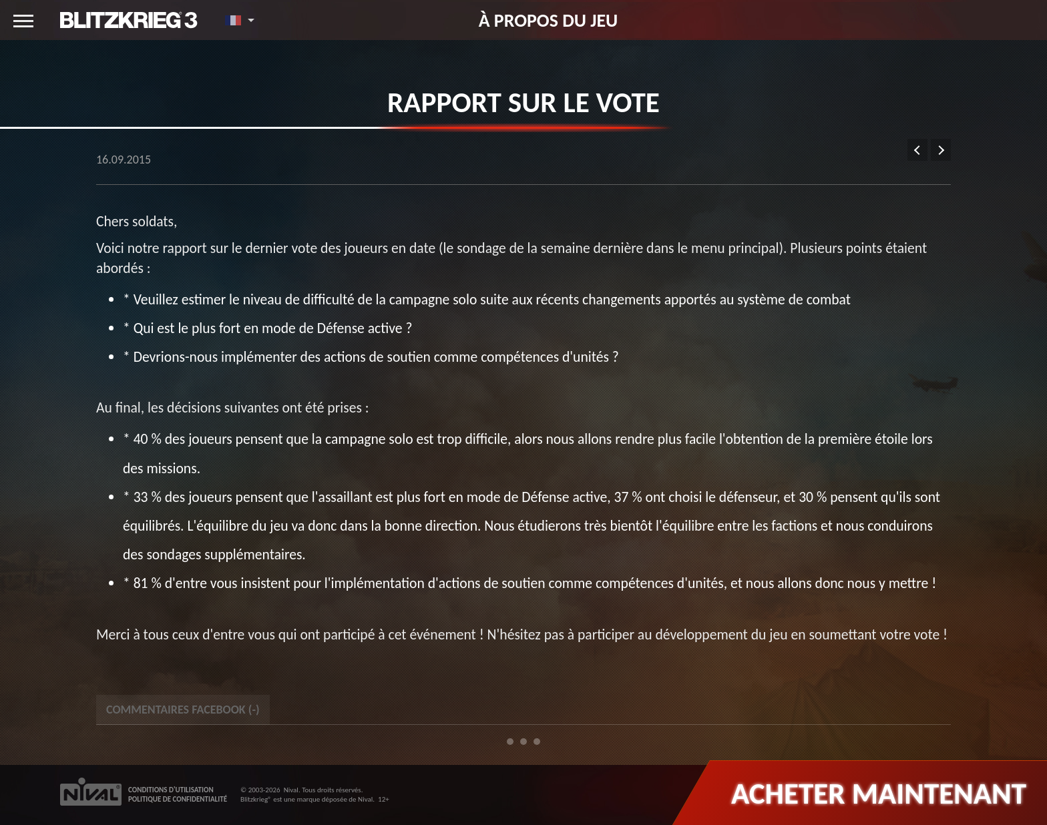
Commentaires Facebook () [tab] (183, 709)
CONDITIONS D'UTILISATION (171, 790)
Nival (291, 790)
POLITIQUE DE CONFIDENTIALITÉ (177, 799)
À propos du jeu (548, 20)
